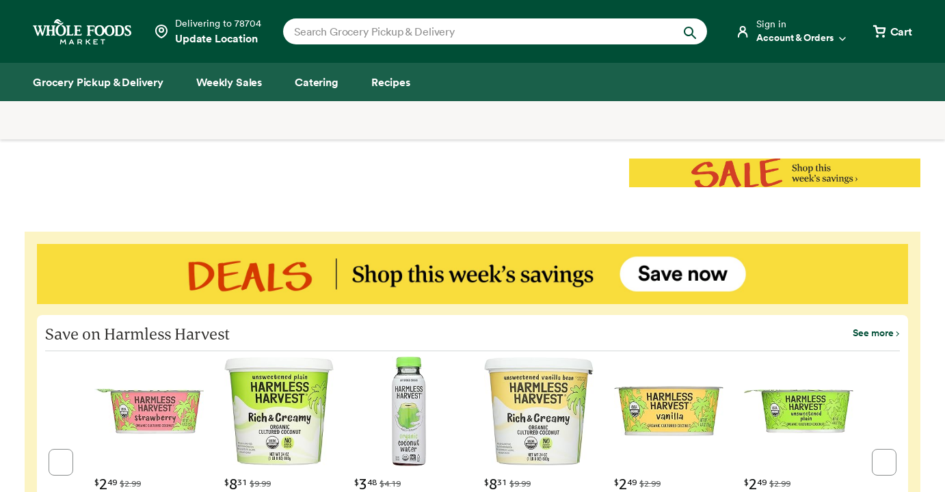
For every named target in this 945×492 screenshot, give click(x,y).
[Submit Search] (690, 31)
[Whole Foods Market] (82, 31)
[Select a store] (207, 31)
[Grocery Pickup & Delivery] (98, 82)
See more (873, 333)
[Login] (791, 31)
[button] (61, 462)
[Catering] (316, 82)
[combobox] (475, 31)
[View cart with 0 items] (891, 31)
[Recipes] (390, 82)
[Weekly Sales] (229, 82)
